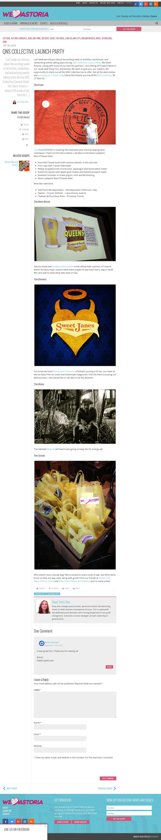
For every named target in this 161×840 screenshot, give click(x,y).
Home (78, 3)
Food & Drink (10, 23)
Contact (121, 3)
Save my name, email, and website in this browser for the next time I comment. (74, 757)
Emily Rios (24, 101)
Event (52, 38)
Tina (36, 149)
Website (38, 745)
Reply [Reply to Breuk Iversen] (109, 667)
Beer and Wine (34, 38)
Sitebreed (154, 836)
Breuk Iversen (51, 642)
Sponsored (107, 38)
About (85, 3)
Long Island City (72, 38)
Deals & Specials (58, 23)
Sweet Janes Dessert (63, 371)
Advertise (93, 3)
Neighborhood (88, 38)
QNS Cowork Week (53, 594)
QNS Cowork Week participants (74, 581)
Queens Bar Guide (107, 3)
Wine (5, 41)
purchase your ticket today (51, 75)
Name (37, 722)
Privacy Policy (29, 836)
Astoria (6, 38)
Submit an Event (80, 821)
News (98, 38)
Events (43, 23)
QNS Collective (104, 75)
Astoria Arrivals (19, 38)
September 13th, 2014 (53, 645)
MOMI (102, 578)
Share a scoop (62, 821)
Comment (37, 690)
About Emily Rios (61, 601)
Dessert (45, 38)
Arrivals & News (28, 23)
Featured (60, 38)
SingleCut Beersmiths (63, 266)
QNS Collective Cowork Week (86, 62)
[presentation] (54, 769)
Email (37, 734)
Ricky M (50, 449)
